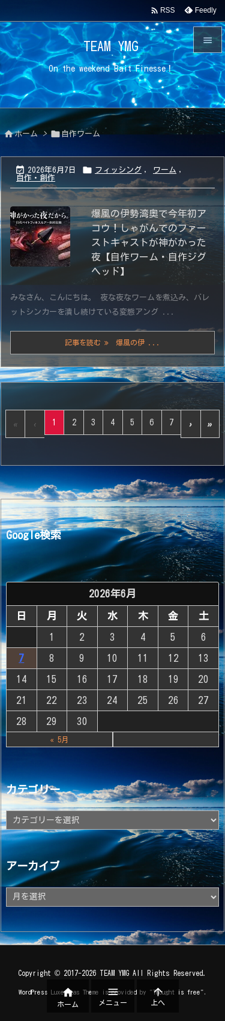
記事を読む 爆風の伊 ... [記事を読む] (113, 343)
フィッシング (118, 170)
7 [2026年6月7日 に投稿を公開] (21, 658)
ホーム (26, 134)
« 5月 (59, 739)
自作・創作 (35, 178)
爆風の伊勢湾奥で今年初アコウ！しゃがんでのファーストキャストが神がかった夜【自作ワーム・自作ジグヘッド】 (148, 242)
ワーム (164, 170)
